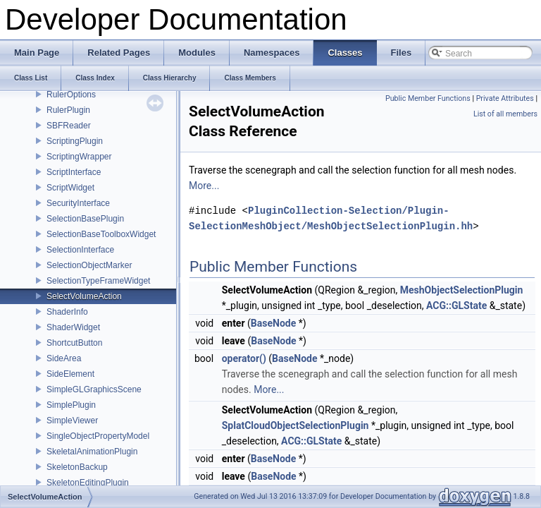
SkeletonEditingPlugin (87, 483)
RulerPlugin (68, 110)
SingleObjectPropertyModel (97, 436)
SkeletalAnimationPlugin (91, 451)
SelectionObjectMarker (89, 265)
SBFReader (68, 126)
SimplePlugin (71, 405)
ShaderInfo (67, 312)
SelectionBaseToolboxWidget (101, 234)
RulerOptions (71, 94)
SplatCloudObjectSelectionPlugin (295, 425)
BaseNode (273, 323)
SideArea (63, 358)
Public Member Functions (428, 98)
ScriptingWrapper (78, 157)
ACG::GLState (456, 305)
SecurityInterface (78, 203)
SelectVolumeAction (84, 296)
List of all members (505, 114)
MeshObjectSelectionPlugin (461, 290)
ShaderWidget (73, 327)
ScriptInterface (73, 172)
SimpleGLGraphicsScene (94, 389)
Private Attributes (505, 98)
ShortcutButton (74, 343)
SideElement (70, 374)
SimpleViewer (72, 420)
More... (204, 185)
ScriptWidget (70, 188)
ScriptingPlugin (74, 141)
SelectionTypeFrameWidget (98, 281)
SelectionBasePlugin (85, 219)
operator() (244, 358)
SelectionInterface (80, 250)
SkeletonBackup (77, 467)
